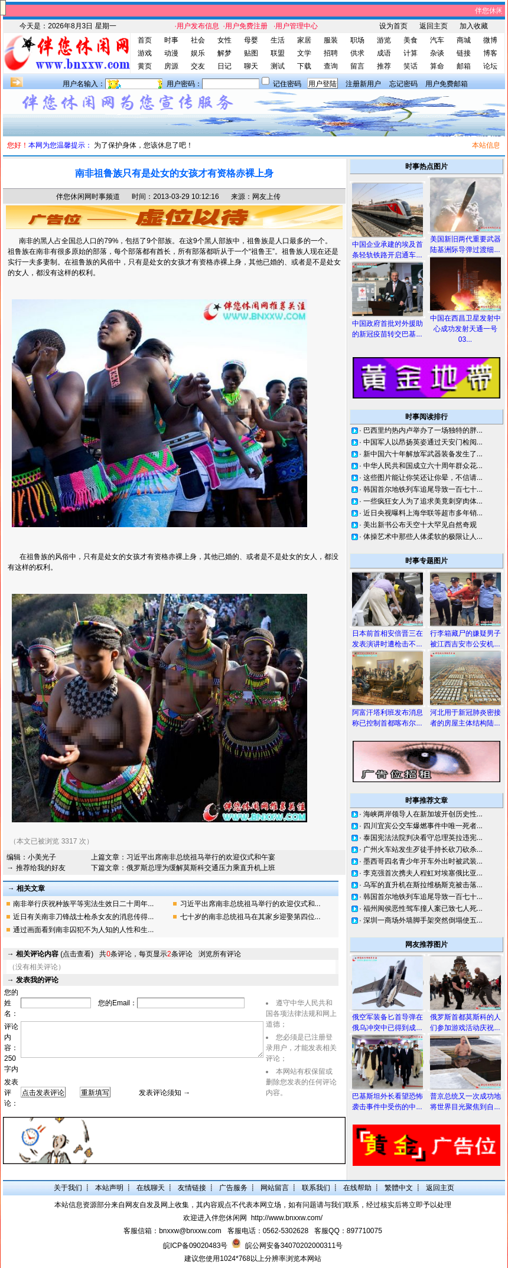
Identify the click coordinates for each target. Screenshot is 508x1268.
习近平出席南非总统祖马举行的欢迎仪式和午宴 (200, 857)
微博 (490, 40)
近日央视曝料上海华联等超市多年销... (423, 513)
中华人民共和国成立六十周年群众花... (423, 466)
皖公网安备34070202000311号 (294, 1245)
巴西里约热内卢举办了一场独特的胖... (423, 430)
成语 (384, 53)
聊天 (251, 66)
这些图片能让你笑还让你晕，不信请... (423, 477)
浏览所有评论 (219, 954)
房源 (171, 66)
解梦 (224, 53)
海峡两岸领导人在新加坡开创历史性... (423, 814)
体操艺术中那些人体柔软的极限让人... (423, 536)
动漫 (171, 53)
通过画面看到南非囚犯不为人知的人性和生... (83, 930)
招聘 (331, 53)
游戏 (145, 53)
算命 (437, 66)
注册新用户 (363, 84)
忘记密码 (403, 84)
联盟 (278, 53)
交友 (198, 66)
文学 (304, 53)
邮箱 (464, 66)
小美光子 (42, 857)
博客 (490, 53)
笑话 (410, 66)
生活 (278, 40)
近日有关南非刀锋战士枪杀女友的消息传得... (83, 917)
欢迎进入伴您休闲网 (215, 1218)
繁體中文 (399, 1188)
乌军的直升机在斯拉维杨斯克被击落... (423, 885)
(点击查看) (54, 954)
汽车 (437, 40)
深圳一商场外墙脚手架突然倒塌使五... (423, 920)
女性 (224, 40)
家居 (304, 40)
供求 (357, 53)
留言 (357, 66)
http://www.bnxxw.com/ (287, 1218)
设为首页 (393, 26)
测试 (278, 66)
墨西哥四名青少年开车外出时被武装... (423, 861)
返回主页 (433, 26)
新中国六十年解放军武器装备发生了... (423, 454)
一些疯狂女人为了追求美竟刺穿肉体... (423, 501)
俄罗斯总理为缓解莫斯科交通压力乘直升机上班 (200, 868)
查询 (331, 66)
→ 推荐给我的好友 (35, 868)
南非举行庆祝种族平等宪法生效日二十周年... (83, 904)
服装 (331, 40)
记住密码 (287, 84)
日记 (224, 66)
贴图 (251, 53)
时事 (171, 40)
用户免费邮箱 (446, 84)
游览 (384, 40)
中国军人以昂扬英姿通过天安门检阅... (423, 442)
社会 (198, 40)
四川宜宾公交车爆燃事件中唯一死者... (423, 826)
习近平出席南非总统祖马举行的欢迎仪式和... (250, 904)
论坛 (490, 66)
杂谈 (437, 53)
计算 (410, 53)
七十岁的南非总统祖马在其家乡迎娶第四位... (250, 917)
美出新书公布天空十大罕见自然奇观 (420, 525)
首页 (145, 40)
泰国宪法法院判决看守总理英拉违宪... (423, 838)
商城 (464, 40)
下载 (304, 66)
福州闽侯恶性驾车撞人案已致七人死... (423, 908)
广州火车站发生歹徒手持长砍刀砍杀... (423, 849)
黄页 (145, 66)
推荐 (384, 66)
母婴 (251, 40)
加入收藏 (474, 26)
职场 (357, 40)
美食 (410, 40)
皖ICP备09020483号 (195, 1245)
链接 (464, 53)
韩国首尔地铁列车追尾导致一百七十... (423, 489)
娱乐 (198, 53)
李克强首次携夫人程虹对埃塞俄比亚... (423, 873)
